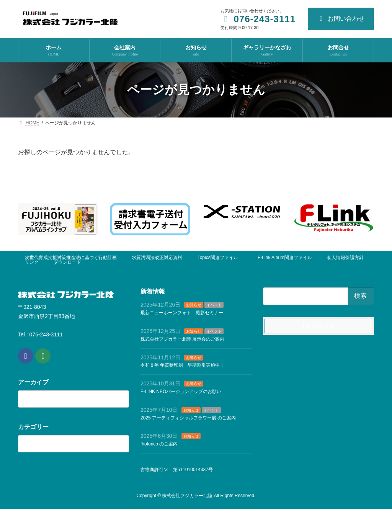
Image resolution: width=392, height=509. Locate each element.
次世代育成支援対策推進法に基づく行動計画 (71, 257)
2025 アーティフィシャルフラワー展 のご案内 (188, 418)
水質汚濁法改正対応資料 (157, 257)
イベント (214, 305)
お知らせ (193, 305)
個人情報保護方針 (345, 257)
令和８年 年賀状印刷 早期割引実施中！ (182, 365)
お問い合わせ (340, 18)
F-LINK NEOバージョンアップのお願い (180, 391)
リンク (32, 262)
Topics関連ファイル (220, 257)
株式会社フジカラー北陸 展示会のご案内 (182, 339)
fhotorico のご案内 (159, 444)
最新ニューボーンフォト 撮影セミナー (181, 312)
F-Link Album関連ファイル (285, 257)
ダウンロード (67, 262)
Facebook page (319, 326)
